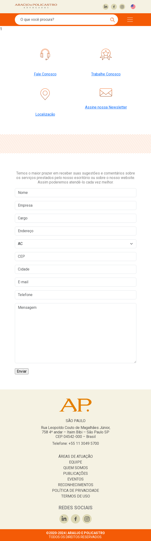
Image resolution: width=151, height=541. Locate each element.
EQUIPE (75, 462)
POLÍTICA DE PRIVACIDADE (75, 490)
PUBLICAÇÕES (75, 473)
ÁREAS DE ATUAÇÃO (75, 456)
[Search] (64, 19)
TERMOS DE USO (75, 496)
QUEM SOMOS (75, 468)
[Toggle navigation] (130, 19)
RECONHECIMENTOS (75, 485)
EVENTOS (75, 479)
